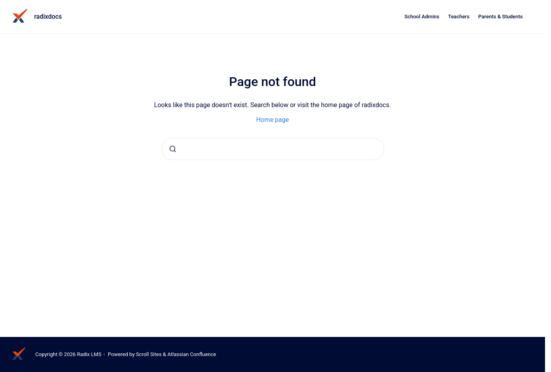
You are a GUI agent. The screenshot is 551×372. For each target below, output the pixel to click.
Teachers (459, 17)
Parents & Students (500, 17)
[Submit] (172, 149)
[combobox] (273, 149)
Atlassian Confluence (191, 354)
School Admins (422, 17)
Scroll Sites (149, 354)
